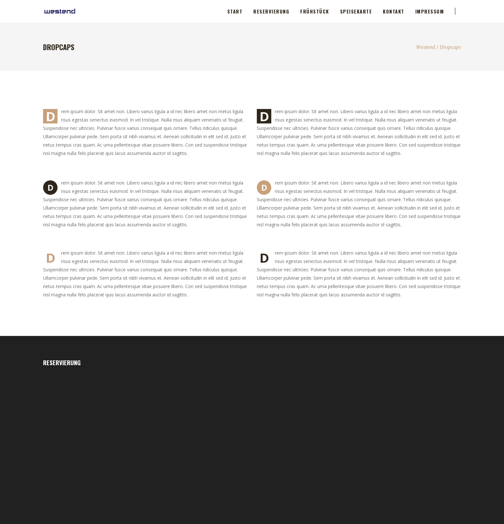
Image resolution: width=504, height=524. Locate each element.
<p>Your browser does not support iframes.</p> (87, 443)
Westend (425, 47)
